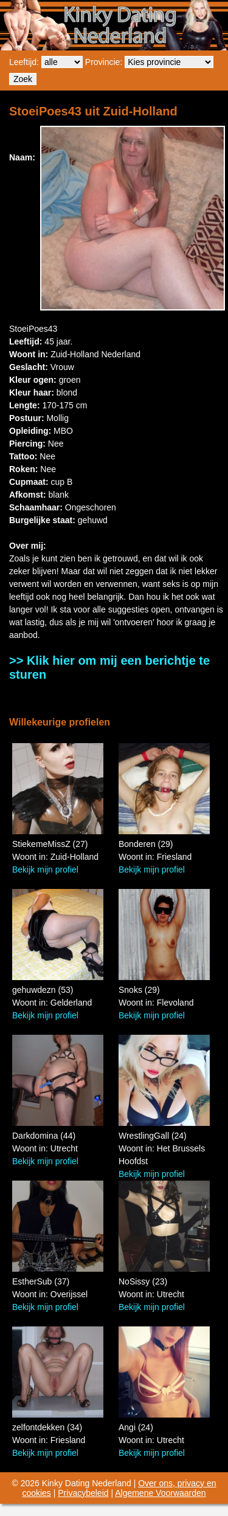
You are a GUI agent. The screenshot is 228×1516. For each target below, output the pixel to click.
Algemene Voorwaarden (160, 1493)
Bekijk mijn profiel (45, 869)
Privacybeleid (83, 1493)
